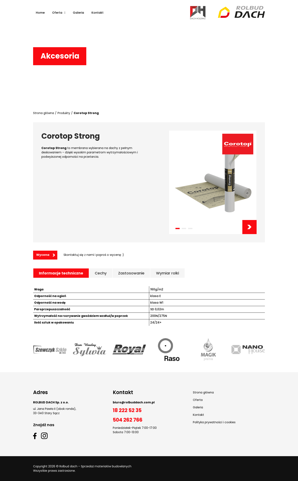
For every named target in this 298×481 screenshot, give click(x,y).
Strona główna (43, 113)
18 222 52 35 (127, 410)
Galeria (198, 407)
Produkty (64, 113)
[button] (177, 228)
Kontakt (198, 415)
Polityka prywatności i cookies (214, 422)
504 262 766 (127, 419)
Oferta (198, 400)
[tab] (61, 273)
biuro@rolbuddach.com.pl (134, 402)
